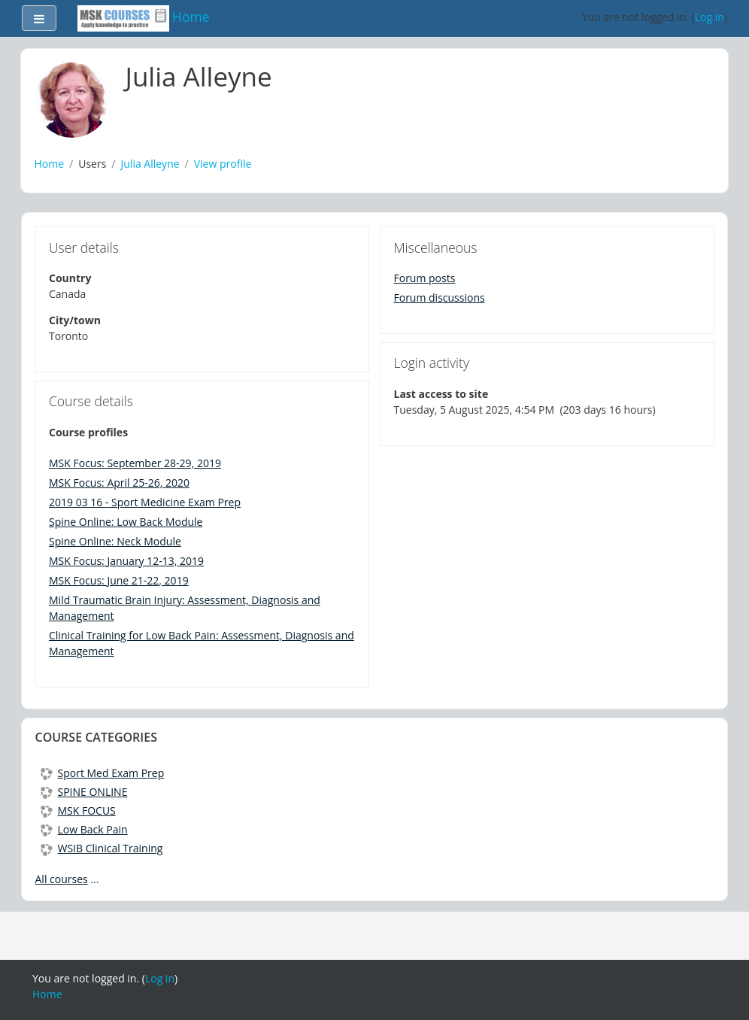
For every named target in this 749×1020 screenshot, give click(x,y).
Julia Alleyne (150, 163)
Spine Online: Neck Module (115, 541)
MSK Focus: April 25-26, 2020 (119, 482)
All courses (61, 879)
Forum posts (425, 278)
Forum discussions (439, 297)
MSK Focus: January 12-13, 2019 (126, 561)
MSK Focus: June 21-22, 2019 (119, 580)
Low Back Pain (84, 829)
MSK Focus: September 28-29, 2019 (135, 463)
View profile (223, 163)
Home (50, 163)
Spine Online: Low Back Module (125, 522)
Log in (709, 17)
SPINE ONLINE (84, 792)
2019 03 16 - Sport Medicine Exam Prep (145, 502)
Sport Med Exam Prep (103, 773)
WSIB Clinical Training (102, 848)
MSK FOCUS (78, 810)
